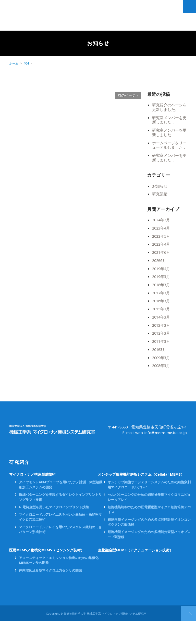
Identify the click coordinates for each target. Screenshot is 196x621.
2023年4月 (161, 228)
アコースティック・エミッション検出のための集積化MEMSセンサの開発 (59, 560)
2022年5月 (161, 236)
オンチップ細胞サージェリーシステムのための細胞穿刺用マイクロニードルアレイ (149, 485)
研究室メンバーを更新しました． (169, 120)
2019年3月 (161, 277)
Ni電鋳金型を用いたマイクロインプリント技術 (54, 507)
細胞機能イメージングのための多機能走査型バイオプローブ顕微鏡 (149, 534)
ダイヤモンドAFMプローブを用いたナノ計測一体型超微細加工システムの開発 (60, 485)
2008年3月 (161, 366)
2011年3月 (161, 341)
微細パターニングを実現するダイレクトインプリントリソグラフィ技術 (60, 497)
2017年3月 (161, 293)
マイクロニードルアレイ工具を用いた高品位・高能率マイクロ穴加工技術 (60, 517)
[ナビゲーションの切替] (189, 6)
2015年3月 (161, 309)
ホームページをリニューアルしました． (169, 145)
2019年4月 (161, 269)
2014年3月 (161, 317)
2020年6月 (159, 260)
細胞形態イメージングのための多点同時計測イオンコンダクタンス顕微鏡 (149, 522)
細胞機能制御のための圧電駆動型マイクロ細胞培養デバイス (149, 510)
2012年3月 (161, 333)
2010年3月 (159, 349)
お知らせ (159, 186)
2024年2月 (161, 220)
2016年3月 (161, 301)
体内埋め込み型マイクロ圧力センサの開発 (50, 570)
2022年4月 (161, 244)
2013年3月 (161, 325)
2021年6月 (161, 252)
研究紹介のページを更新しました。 (169, 107)
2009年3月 (161, 358)
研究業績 (159, 194)
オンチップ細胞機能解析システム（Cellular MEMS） (141, 474)
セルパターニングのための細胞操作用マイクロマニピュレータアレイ (149, 497)
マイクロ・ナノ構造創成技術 (32, 474)
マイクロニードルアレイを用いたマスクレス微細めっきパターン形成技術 (60, 530)
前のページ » (128, 95)
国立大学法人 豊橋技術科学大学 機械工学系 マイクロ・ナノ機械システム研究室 (31, 6)
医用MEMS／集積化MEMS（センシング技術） (47, 550)
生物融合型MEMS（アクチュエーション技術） (135, 550)
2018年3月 (161, 285)
